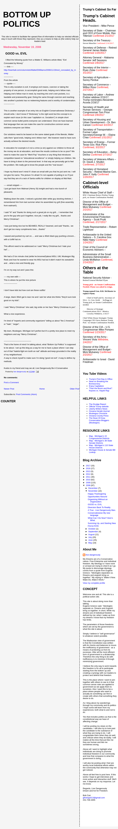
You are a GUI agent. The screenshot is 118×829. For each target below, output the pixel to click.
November (93, 491)
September (93, 531)
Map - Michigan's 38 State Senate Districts (100, 442)
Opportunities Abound (97, 496)
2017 (88, 465)
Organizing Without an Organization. (98, 500)
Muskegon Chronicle (98, 413)
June (90, 540)
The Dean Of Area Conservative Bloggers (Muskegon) (99, 420)
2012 (88, 474)
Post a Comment (11, 382)
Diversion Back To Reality (99, 507)
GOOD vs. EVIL (95, 504)
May (90, 543)
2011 (88, 477)
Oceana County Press (98, 416)
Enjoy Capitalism (96, 386)
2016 (88, 468)
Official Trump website (99, 406)
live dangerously (93, 555)
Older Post (74, 389)
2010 (88, 479)
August (91, 534)
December (93, 488)
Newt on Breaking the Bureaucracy (98, 382)
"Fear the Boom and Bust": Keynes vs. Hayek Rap (101, 389)
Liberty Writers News (98, 409)
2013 (88, 471)
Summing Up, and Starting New (102, 523)
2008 (88, 485)
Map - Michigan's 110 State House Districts (101, 446)
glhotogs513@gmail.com (94, 798)
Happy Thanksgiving (97, 494)
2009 (88, 482)
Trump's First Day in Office (100, 379)
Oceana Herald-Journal (99, 411)
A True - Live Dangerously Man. (102, 510)
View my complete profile (94, 583)
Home (42, 389)
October (92, 529)
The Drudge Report (97, 404)
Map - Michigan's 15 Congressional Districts (99, 437)
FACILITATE (93, 526)
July (90, 537)
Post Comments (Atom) (26, 394)
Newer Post (9, 389)
